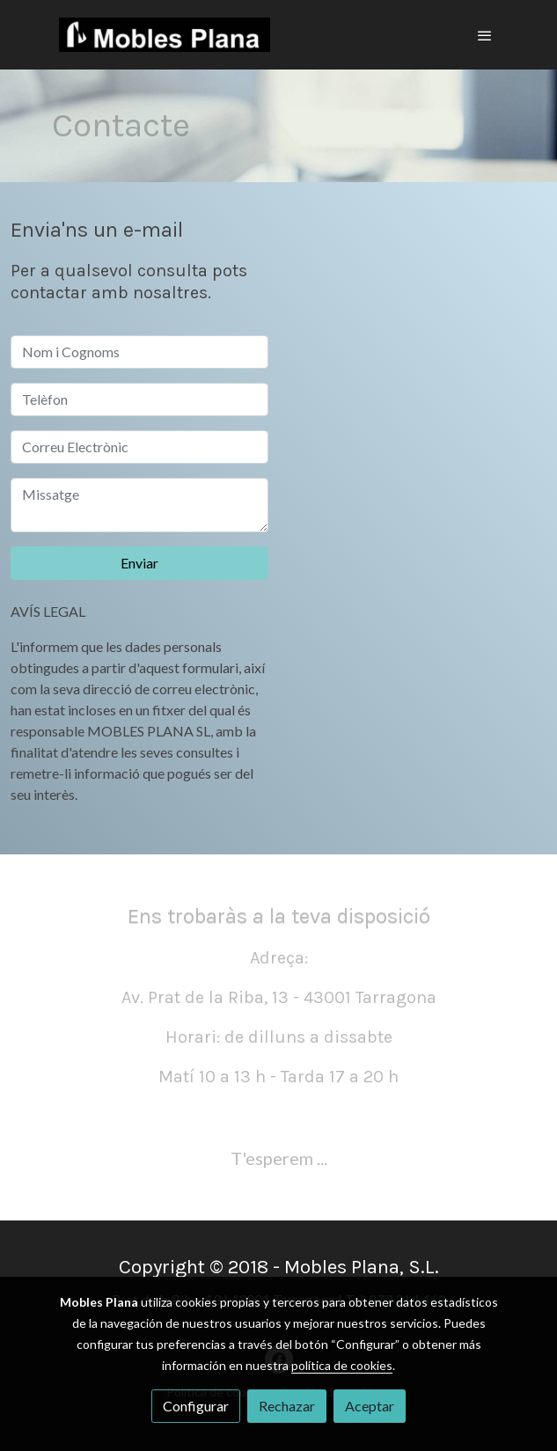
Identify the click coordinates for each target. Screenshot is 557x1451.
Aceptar (369, 1405)
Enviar (139, 562)
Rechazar (287, 1405)
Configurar (196, 1405)
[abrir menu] (484, 35)
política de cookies (341, 1365)
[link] (164, 35)
